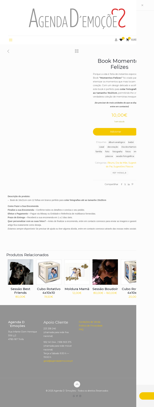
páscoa (109, 156)
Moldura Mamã (77, 289)
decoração (112, 147)
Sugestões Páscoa (123, 166)
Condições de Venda (89, 322)
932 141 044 (49, 342)
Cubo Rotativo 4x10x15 (133, 291)
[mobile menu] (10, 40)
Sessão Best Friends (20, 291)
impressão (139, 151)
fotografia (117, 151)
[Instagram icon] (80, 396)
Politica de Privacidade (91, 325)
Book (139, 142)
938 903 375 (64, 342)
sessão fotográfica (125, 156)
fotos (128, 151)
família (99, 151)
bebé (131, 142)
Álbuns (110, 162)
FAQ (81, 329)
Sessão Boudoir (105, 289)
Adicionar (115, 131)
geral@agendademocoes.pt (58, 361)
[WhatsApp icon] (74, 396)
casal (101, 147)
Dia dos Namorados (131, 147)
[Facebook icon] (77, 396)
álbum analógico (117, 142)
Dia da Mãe (121, 162)
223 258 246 (49, 328)
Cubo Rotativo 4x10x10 (48, 291)
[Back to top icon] (77, 384)
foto (107, 151)
